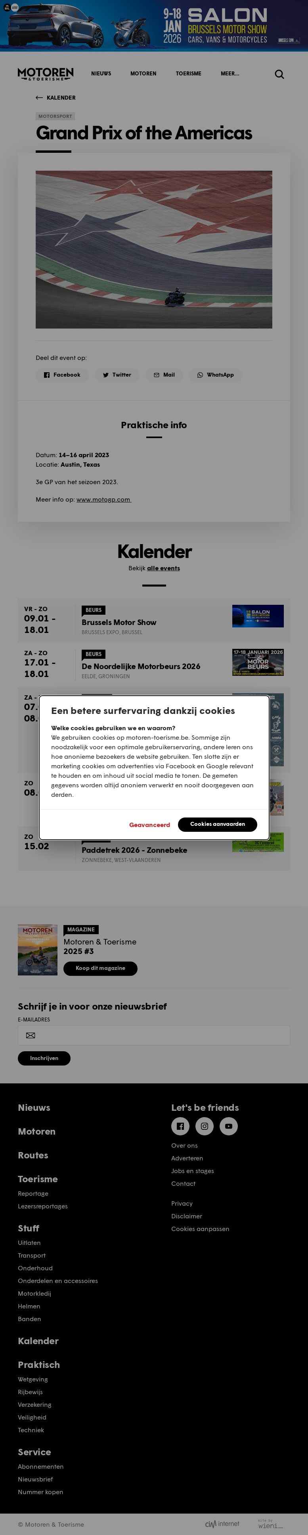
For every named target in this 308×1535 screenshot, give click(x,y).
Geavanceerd (149, 824)
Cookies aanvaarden (217, 823)
